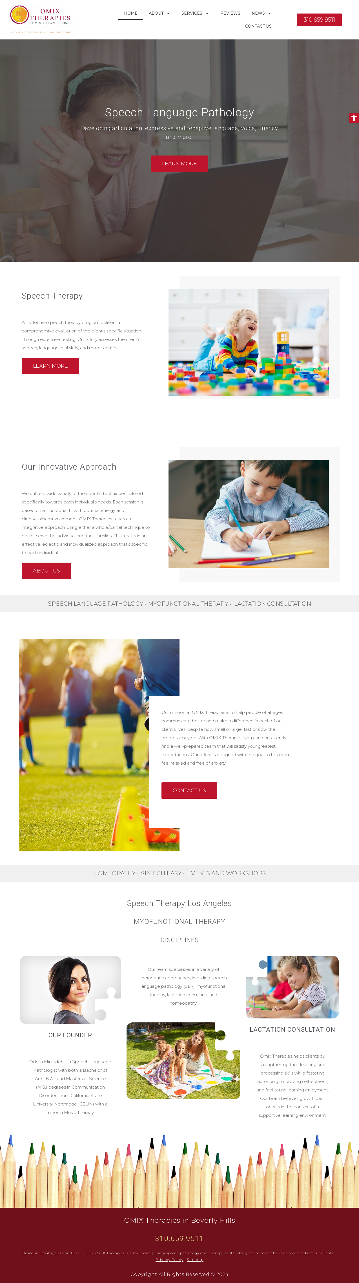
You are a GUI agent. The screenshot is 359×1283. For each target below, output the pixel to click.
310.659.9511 (179, 1238)
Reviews (230, 13)
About (159, 13)
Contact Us (258, 26)
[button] (354, 118)
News (262, 13)
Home (131, 13)
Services (195, 13)
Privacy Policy (170, 1260)
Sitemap (194, 1260)
